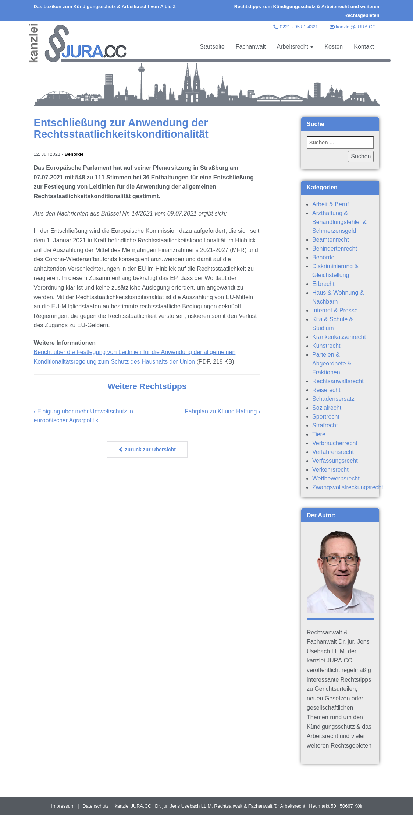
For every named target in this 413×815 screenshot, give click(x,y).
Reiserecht (326, 390)
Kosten (333, 46)
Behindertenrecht (334, 248)
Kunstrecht (326, 346)
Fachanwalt (251, 46)
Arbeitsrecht (295, 46)
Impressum (62, 806)
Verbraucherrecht (334, 443)
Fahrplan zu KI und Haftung (221, 411)
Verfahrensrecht (333, 452)
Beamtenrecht (330, 240)
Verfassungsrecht (335, 461)
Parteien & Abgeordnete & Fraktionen (332, 363)
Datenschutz (95, 806)
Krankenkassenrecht (339, 337)
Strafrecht (325, 425)
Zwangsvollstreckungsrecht (347, 487)
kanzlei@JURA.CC (355, 26)
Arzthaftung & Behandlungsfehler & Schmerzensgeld (339, 222)
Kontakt (364, 46)
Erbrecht (323, 284)
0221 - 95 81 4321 (299, 26)
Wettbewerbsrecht (336, 478)
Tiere (318, 434)
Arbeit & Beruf (330, 204)
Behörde (73, 154)
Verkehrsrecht (330, 469)
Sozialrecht (326, 408)
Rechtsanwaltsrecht (338, 381)
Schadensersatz (333, 399)
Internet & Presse (335, 310)
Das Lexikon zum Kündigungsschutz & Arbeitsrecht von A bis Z (105, 6)
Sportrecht (325, 416)
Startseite (212, 46)
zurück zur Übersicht (147, 449)
